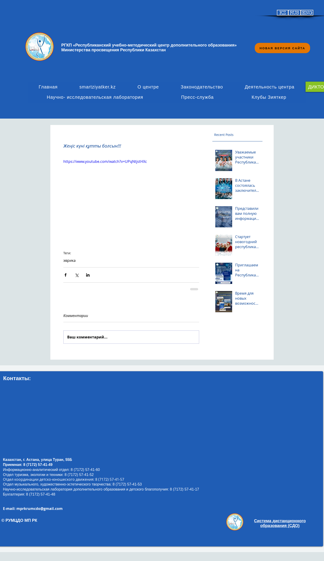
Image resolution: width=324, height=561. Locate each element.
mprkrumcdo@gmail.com (39, 508)
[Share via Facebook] (65, 275)
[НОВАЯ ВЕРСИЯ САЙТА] (282, 48)
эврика (69, 260)
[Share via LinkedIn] (88, 275)
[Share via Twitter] (77, 275)
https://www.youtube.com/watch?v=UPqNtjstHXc (105, 161)
